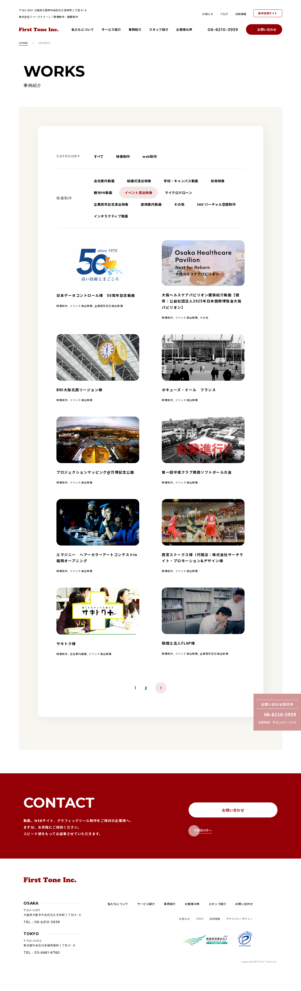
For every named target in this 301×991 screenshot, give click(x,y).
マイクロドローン (178, 192)
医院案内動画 (151, 204)
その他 (179, 204)
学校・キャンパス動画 (181, 180)
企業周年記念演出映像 (111, 204)
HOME (23, 43)
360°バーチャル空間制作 (216, 204)
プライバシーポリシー (239, 919)
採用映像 (218, 180)
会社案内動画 (104, 180)
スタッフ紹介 (158, 29)
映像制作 (123, 156)
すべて (99, 156)
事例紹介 (135, 29)
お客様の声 (184, 29)
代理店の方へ (203, 830)
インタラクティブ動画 (111, 216)
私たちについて (82, 29)
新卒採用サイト (267, 13)
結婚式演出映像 (139, 180)
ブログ (224, 14)
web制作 (150, 156)
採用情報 (240, 14)
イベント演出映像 (138, 192)
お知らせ (207, 14)
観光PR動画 (103, 192)
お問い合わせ (267, 29)
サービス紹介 (111, 29)
